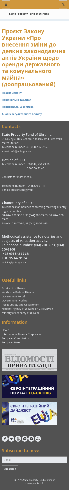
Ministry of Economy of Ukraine (20, 313)
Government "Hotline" (15, 300)
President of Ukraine (14, 288)
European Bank (11, 342)
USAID (5, 330)
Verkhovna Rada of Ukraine (18, 292)
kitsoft (40, 483)
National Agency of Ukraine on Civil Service (27, 308)
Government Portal (13, 296)
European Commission (15, 338)
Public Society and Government (20, 304)
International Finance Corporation (22, 334)
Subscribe (10, 469)
